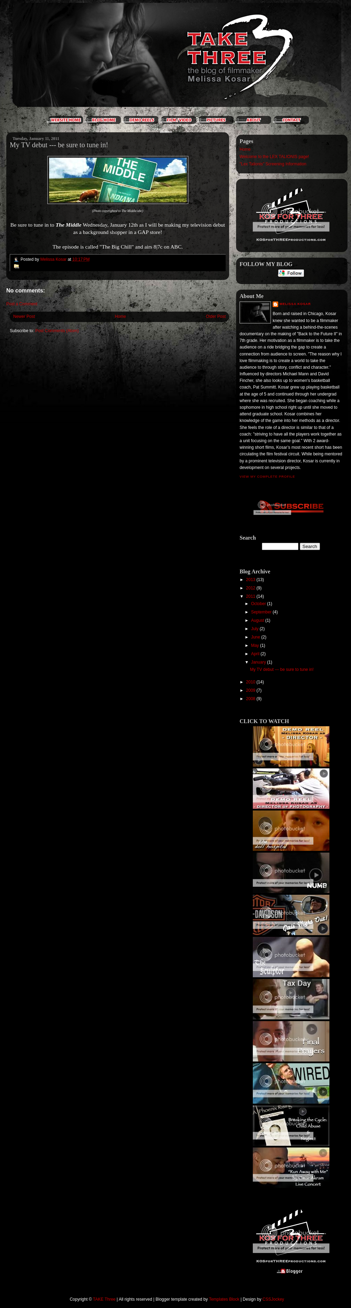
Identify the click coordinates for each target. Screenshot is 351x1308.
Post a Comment (21, 303)
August (258, 620)
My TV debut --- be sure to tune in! (282, 669)
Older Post (216, 316)
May (255, 645)
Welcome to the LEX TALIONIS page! (274, 156)
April (255, 653)
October (259, 603)
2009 (251, 690)
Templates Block (224, 1299)
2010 (251, 682)
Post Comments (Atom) (57, 330)
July (255, 628)
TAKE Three (104, 1299)
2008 (251, 698)
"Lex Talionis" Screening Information (273, 164)
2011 (251, 596)
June (256, 637)
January (259, 662)
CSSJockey (273, 1299)
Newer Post (24, 316)
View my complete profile (267, 476)
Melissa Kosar (295, 304)
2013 (251, 579)
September (262, 612)
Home (120, 316)
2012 (251, 588)
